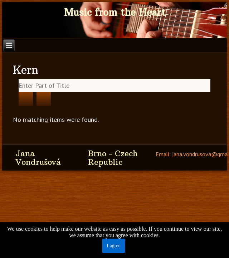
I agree (113, 245)
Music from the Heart (114, 12)
